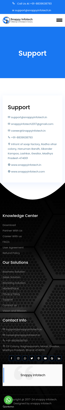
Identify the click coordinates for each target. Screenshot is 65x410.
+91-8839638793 (15, 340)
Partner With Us (12, 230)
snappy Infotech (46, 399)
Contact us (10, 305)
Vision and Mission (15, 311)
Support (8, 299)
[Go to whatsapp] (8, 400)
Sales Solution (12, 277)
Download (9, 225)
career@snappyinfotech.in (21, 335)
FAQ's (6, 242)
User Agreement (13, 247)
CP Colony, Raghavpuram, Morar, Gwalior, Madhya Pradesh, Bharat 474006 (31, 348)
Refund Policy (11, 253)
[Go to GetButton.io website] (8, 407)
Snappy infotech (33, 375)
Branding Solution (14, 283)
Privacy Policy (11, 294)
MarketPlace (11, 288)
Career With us (12, 236)
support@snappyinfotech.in (22, 329)
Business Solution (14, 271)
